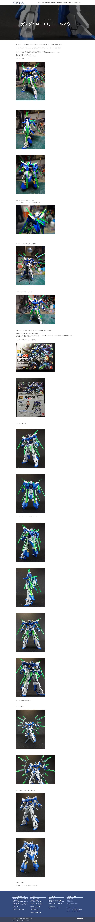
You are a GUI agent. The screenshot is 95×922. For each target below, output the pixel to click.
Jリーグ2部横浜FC (70, 909)
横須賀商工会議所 (70, 901)
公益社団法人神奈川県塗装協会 (72, 903)
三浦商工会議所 (69, 900)
